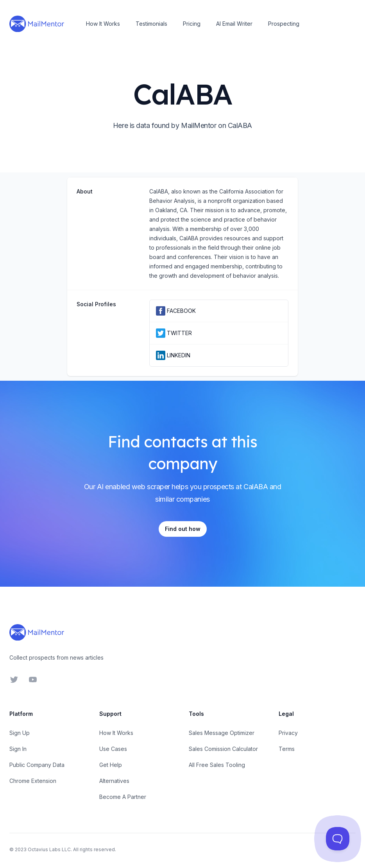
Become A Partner (122, 796)
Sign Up (19, 732)
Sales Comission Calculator (223, 748)
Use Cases (113, 748)
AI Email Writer (234, 23)
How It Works (103, 23)
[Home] (36, 24)
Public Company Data (36, 764)
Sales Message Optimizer (221, 732)
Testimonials (151, 23)
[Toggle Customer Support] (337, 838)
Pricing (191, 23)
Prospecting (283, 23)
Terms (287, 748)
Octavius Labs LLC (49, 849)
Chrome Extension (32, 780)
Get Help (110, 764)
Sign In (18, 748)
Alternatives (114, 780)
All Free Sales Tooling (217, 764)
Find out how (182, 528)
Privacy (288, 732)
